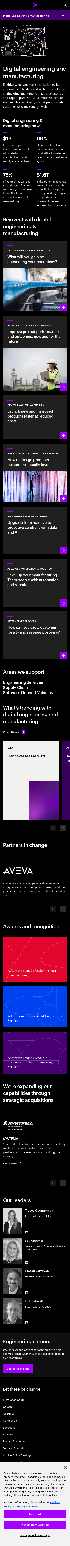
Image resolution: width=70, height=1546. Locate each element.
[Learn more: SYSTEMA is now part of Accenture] (13, 1163)
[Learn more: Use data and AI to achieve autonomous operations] (35, 276)
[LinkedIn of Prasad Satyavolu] (26, 1292)
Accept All (35, 1514)
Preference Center (14, 1400)
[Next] (62, 827)
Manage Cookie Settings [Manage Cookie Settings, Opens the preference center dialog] (35, 1535)
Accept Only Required (35, 1525)
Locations (9, 1427)
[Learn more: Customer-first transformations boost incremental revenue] (35, 473)
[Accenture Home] (35, 5)
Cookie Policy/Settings (17, 1455)
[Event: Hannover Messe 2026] (31, 780)
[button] (18, 1368)
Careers (8, 1406)
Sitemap (8, 1434)
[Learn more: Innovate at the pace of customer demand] (35, 417)
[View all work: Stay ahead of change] (14, 731)
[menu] (4, 5)
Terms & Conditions (15, 1448)
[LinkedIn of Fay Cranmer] (26, 1262)
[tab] (35, 682)
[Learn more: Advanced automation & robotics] (35, 583)
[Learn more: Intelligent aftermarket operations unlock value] (35, 635)
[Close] (65, 1467)
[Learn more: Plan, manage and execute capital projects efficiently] (35, 353)
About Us (8, 1413)
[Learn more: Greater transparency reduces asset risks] (35, 530)
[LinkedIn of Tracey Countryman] (26, 1232)
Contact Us (10, 1420)
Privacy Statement (14, 1441)
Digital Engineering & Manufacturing (26, 15)
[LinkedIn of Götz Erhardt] (26, 1322)
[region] (35, 1504)
